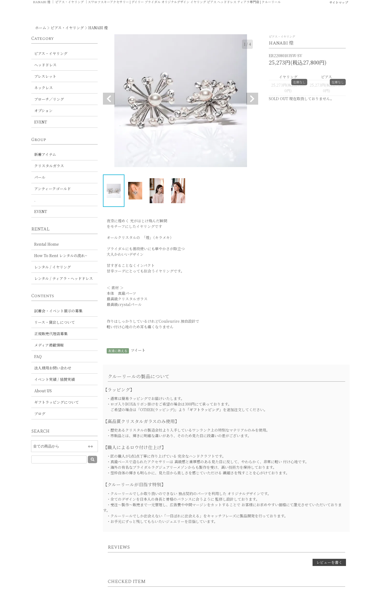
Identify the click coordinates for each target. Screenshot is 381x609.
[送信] (92, 459)
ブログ (39, 413)
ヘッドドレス (45, 64)
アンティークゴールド (52, 188)
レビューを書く (329, 562)
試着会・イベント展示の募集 (58, 310)
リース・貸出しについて (54, 322)
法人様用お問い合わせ (52, 367)
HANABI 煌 (98, 27)
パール (39, 177)
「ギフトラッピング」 (204, 409)
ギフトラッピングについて (56, 402)
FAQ (38, 356)
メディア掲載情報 (49, 345)
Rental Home (46, 244)
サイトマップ (338, 2)
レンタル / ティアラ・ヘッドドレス (63, 278)
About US (43, 390)
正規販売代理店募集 (51, 333)
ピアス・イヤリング (67, 27)
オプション (43, 110)
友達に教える (117, 350)
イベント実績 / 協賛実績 (54, 379)
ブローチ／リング (49, 99)
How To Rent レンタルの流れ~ (60, 255)
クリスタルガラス (49, 165)
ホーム (40, 27)
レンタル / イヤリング (52, 267)
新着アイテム (45, 154)
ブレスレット (45, 76)
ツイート (138, 350)
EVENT (40, 122)
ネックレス (43, 87)
